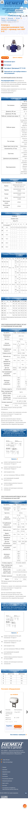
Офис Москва (6, 759)
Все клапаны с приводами (18, 734)
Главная (3, 767)
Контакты (4, 785)
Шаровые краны (5, 771)
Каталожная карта (9, 61)
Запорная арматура (6, 780)
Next (23, 45)
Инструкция (7, 65)
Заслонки (4, 769)
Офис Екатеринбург (8, 762)
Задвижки (4, 774)
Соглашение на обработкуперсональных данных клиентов (9, 788)
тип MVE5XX (14, 694)
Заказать (5, 57)
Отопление (4, 776)
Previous (3, 45)
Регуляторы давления (7, 778)
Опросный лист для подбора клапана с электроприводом (15, 72)
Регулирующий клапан (7, 80)
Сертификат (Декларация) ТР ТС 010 (14, 68)
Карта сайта (4, 783)
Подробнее (9, 726)
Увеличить (14, 459)
